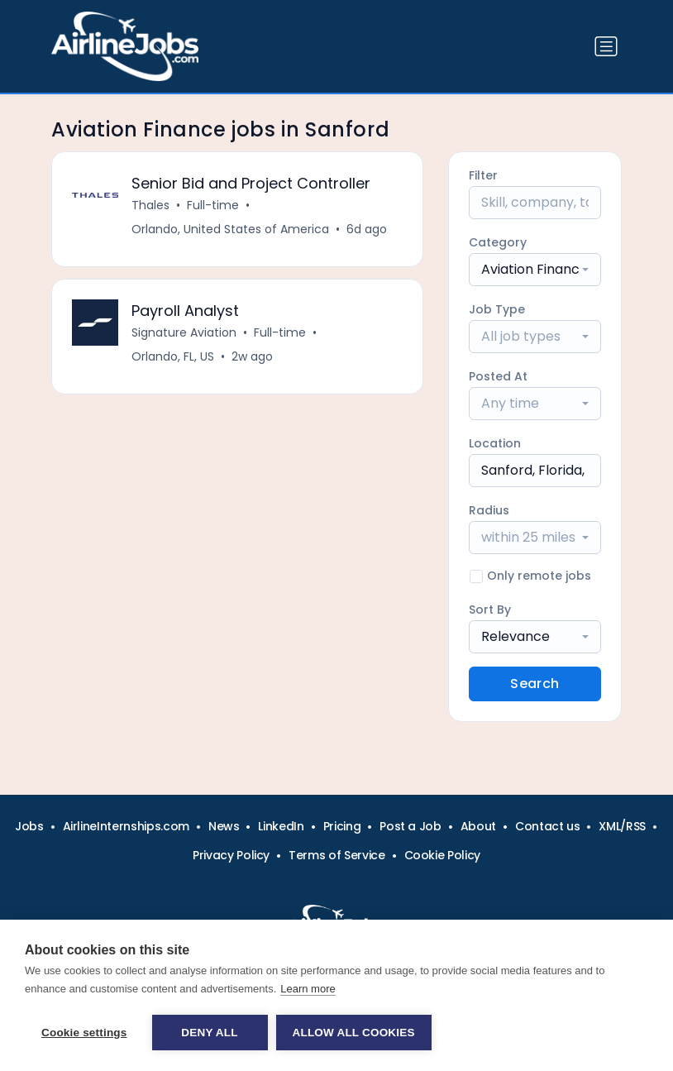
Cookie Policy (442, 855)
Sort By (490, 609)
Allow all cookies (354, 1032)
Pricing (342, 826)
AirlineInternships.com (126, 826)
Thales (150, 205)
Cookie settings (84, 1032)
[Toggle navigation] (606, 46)
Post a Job (410, 826)
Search (534, 683)
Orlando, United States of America (230, 229)
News (224, 826)
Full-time (213, 205)
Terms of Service (336, 855)
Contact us (547, 826)
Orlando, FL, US (172, 356)
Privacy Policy (231, 855)
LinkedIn (280, 826)
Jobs (29, 826)
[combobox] (535, 269)
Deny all (209, 1032)
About (478, 826)
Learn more (307, 989)
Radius (489, 510)
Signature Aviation (183, 332)
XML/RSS (622, 826)
